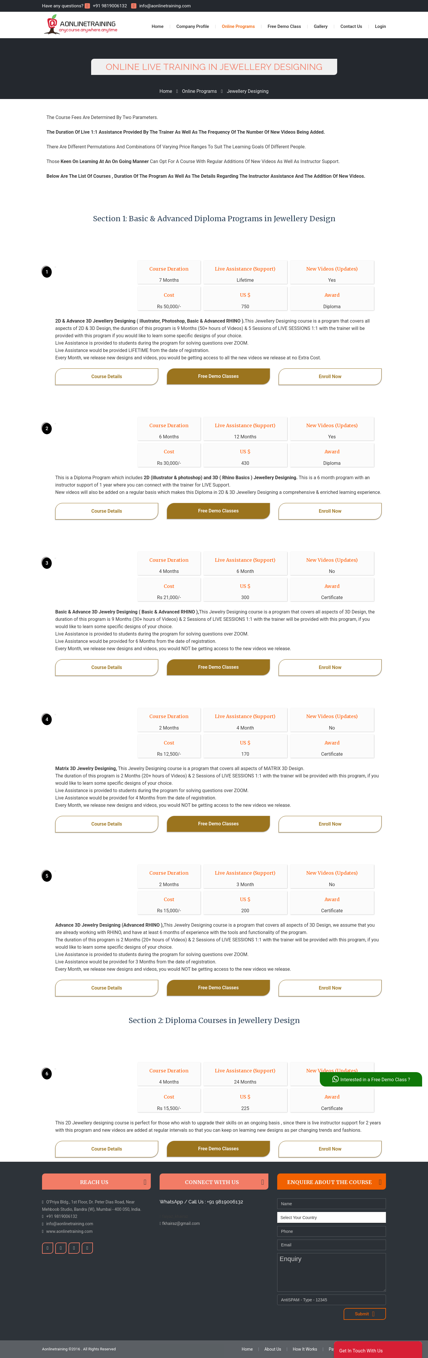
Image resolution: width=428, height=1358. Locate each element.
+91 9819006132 (106, 6)
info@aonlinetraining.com (161, 6)
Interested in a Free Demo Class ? (371, 1079)
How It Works (305, 1349)
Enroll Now (330, 376)
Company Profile (192, 26)
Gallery (321, 26)
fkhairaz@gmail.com (180, 1223)
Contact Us (351, 26)
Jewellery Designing (248, 91)
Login (380, 26)
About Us (272, 1349)
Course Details (106, 376)
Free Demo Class (284, 26)
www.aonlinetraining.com (69, 1231)
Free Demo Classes (218, 376)
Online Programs (238, 26)
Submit (364, 1314)
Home (157, 26)
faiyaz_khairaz (174, 1216)
